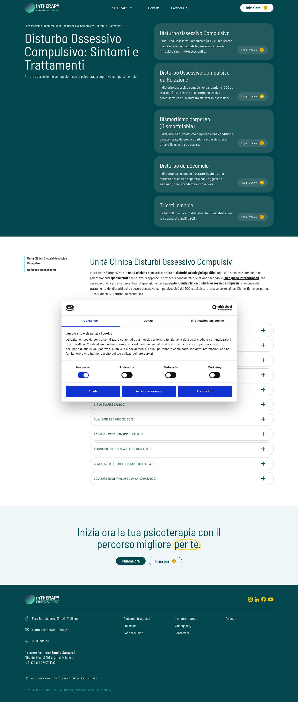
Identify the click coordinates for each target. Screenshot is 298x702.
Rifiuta (93, 391)
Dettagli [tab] (149, 320)
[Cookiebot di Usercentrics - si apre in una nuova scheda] (215, 308)
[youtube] (270, 599)
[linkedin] (257, 599)
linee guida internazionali (241, 278)
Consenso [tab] (91, 320)
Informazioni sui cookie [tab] (207, 320)
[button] (121, 8)
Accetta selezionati (149, 391)
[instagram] (250, 599)
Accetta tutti (205, 391)
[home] (42, 8)
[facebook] (263, 599)
